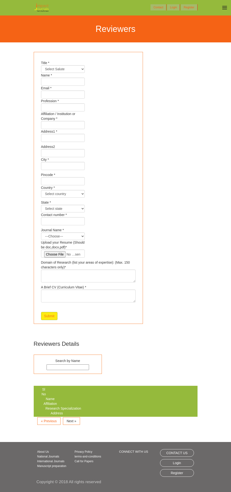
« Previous (49, 421)
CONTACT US (177, 453)
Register (189, 7)
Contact (158, 7)
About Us (43, 451)
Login (173, 7)
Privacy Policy (83, 451)
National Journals (48, 456)
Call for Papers (84, 461)
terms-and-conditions (88, 456)
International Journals (51, 461)
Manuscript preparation (51, 466)
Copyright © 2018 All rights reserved (69, 482)
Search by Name (67, 361)
